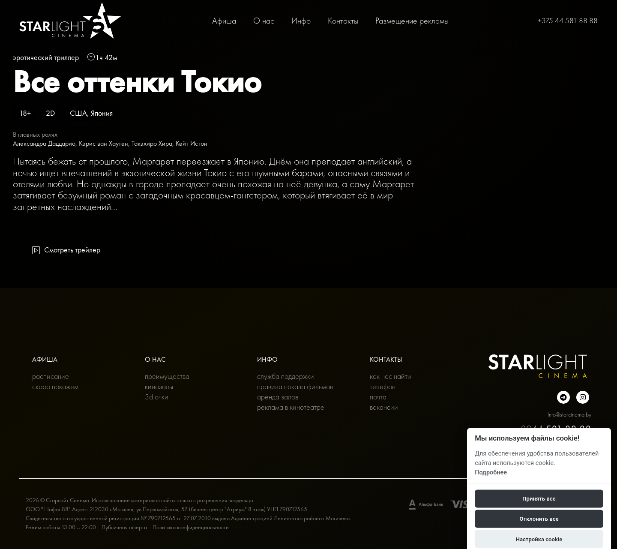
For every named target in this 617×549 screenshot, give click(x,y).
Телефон (382, 386)
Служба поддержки (285, 376)
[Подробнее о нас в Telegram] (563, 397)
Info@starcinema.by (569, 414)
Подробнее (491, 472)
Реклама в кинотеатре (290, 407)
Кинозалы (159, 386)
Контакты (343, 20)
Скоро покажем (55, 386)
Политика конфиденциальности (191, 527)
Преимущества (167, 376)
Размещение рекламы (412, 20)
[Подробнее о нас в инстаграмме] (582, 397)
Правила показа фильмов (295, 386)
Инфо (301, 20)
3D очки (156, 397)
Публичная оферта (124, 527)
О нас (263, 20)
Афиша (224, 20)
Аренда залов (277, 397)
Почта (378, 397)
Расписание (50, 376)
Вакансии (384, 407)
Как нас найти (390, 376)
